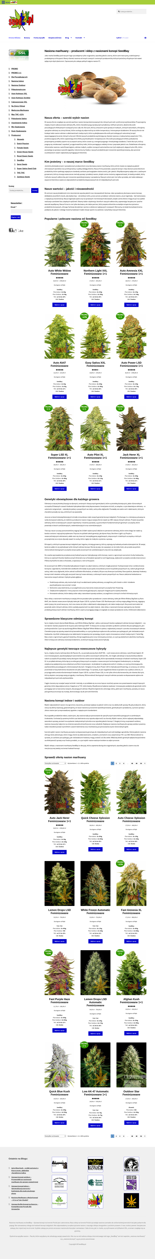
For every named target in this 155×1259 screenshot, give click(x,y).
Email (13, 207)
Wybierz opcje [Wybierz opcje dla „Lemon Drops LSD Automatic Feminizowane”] (95, 1034)
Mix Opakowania (18, 127)
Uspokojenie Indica (19, 123)
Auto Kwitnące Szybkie (20, 98)
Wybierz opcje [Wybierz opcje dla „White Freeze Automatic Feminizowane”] (95, 941)
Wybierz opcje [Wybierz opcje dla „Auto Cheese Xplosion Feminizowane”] (131, 849)
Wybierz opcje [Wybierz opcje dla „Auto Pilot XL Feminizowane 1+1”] (95, 489)
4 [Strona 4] (123, 763)
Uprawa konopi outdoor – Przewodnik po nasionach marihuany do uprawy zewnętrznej (24, 1179)
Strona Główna (14, 38)
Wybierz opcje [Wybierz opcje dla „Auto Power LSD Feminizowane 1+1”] (131, 397)
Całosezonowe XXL (19, 102)
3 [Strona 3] (119, 763)
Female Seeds (23, 148)
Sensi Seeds (22, 164)
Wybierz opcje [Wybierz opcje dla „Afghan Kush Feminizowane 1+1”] (131, 1033)
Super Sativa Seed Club (26, 168)
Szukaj (11, 186)
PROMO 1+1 (16, 73)
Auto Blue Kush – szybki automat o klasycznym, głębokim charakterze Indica (24, 1170)
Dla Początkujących (19, 77)
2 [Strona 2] (116, 763)
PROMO (14, 69)
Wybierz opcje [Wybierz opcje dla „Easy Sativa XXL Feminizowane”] (95, 397)
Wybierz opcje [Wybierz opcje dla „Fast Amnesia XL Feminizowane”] (131, 941)
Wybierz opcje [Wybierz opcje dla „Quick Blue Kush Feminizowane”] (59, 1123)
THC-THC (21, 173)
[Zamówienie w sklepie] (55, 763)
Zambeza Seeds (23, 177)
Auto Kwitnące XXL (19, 94)
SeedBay (20, 160)
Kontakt (79, 38)
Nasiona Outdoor (18, 85)
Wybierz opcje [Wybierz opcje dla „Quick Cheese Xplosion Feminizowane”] (95, 849)
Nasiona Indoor (17, 81)
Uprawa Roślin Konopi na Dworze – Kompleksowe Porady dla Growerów (24, 1206)
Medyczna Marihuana (20, 110)
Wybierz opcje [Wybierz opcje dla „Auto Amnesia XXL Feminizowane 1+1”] (131, 305)
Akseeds (20, 139)
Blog (67, 38)
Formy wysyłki (39, 38)
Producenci (16, 135)
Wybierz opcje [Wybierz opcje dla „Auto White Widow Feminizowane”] (59, 305)
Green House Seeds (25, 152)
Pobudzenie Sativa (19, 119)
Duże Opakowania (18, 131)
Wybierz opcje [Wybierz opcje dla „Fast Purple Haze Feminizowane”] (59, 1030)
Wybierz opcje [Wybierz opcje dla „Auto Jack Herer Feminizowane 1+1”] (59, 852)
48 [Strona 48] (132, 763)
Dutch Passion (23, 143)
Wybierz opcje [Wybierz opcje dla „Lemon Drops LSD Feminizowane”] (59, 941)
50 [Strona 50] (141, 763)
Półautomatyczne (18, 89)
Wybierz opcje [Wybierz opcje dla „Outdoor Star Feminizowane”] (131, 1123)
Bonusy (27, 38)
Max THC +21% (17, 114)
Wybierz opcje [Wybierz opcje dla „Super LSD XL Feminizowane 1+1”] (59, 489)
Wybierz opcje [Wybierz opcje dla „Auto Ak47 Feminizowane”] (59, 397)
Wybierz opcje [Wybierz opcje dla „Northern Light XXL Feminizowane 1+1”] (95, 305)
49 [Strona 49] (136, 763)
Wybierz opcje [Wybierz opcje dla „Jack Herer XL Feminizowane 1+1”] (131, 489)
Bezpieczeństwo (55, 38)
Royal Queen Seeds (25, 156)
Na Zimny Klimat (18, 106)
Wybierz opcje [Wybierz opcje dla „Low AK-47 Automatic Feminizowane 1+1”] (95, 1125)
